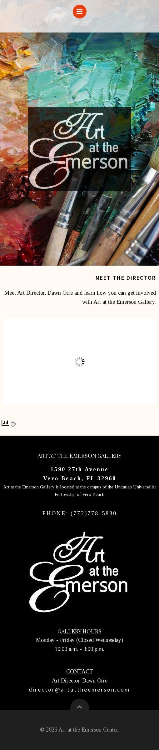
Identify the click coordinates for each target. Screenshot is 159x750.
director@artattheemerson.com (79, 689)
